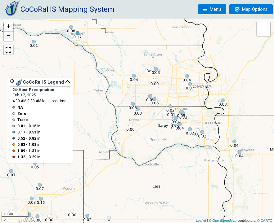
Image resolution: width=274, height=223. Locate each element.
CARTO (266, 220)
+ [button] (9, 27)
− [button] (9, 36)
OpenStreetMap (224, 220)
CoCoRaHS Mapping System (67, 9)
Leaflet (201, 220)
